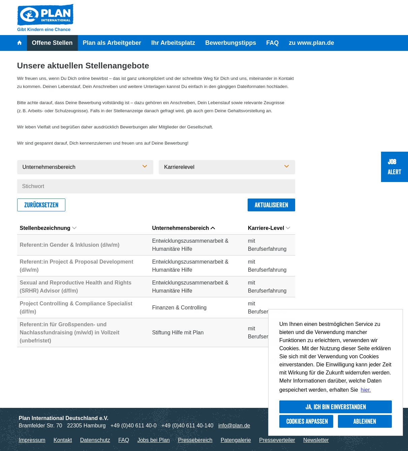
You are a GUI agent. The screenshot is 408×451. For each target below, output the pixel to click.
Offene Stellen (52, 42)
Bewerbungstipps (230, 42)
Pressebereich (195, 440)
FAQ (272, 42)
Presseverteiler (277, 440)
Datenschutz (95, 440)
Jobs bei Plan (153, 440)
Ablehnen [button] (364, 421)
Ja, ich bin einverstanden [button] (336, 407)
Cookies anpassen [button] (307, 421)
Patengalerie (236, 440)
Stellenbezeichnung (48, 228)
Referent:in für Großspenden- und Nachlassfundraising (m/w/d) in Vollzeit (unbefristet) (70, 332)
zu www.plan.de (311, 42)
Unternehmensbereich (183, 228)
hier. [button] (366, 390)
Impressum (32, 440)
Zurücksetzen (41, 205)
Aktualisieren (271, 205)
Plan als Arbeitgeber (112, 42)
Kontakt (63, 440)
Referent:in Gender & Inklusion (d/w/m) (70, 245)
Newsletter (316, 440)
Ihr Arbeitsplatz (173, 42)
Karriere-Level (269, 228)
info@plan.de (234, 425)
